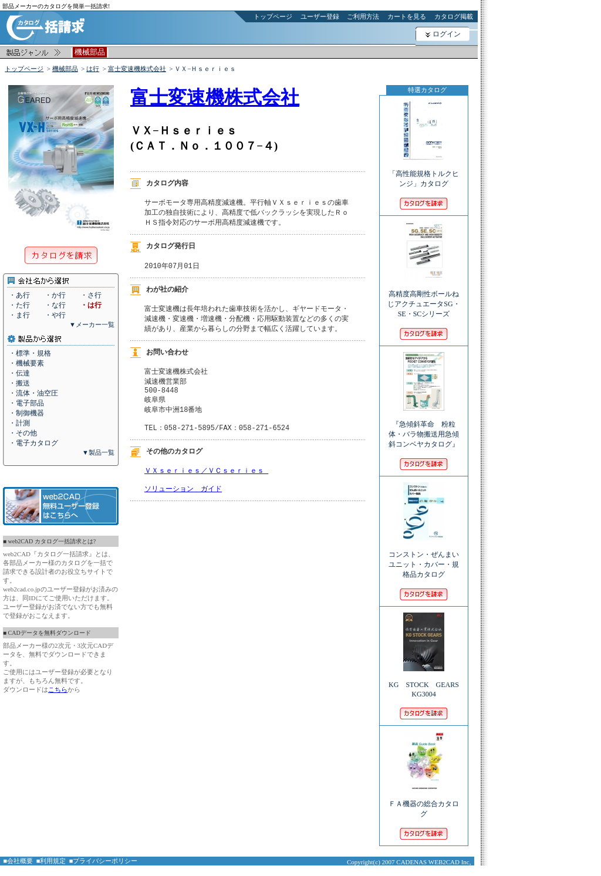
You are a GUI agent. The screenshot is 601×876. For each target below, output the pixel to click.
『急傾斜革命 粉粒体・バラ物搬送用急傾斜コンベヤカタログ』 (427, 426)
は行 (92, 68)
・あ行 (19, 295)
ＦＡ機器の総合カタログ (424, 801)
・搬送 (19, 383)
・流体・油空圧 (33, 393)
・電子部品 (26, 403)
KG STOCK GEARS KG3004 (424, 681)
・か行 (55, 295)
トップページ (273, 16)
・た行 (19, 305)
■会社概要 (18, 860)
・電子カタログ (33, 443)
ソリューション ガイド (183, 502)
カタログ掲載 (453, 16)
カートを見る (406, 16)
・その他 (23, 433)
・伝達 (19, 373)
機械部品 (65, 68)
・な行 (55, 305)
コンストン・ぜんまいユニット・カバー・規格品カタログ (424, 557)
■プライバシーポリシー (103, 860)
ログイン (447, 34)
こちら (57, 689)
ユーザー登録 (319, 16)
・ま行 (19, 315)
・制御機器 (26, 413)
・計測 (19, 423)
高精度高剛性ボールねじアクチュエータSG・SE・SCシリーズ (423, 296)
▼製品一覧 (98, 452)
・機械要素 (26, 363)
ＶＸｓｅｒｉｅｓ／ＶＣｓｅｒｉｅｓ (206, 481)
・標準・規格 (30, 353)
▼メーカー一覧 (91, 324)
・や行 (55, 315)
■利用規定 (51, 860)
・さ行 (91, 295)
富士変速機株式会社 (137, 68)
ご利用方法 (363, 16)
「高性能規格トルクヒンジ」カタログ (424, 171)
